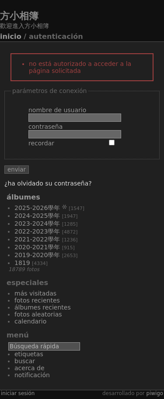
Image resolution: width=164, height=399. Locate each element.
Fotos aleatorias (38, 314)
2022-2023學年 (37, 231)
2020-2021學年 (37, 247)
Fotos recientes (37, 300)
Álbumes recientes (42, 307)
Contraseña (45, 126)
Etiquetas (28, 354)
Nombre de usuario (57, 110)
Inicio (10, 36)
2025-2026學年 (37, 207)
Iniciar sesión (18, 393)
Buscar (24, 361)
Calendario (30, 321)
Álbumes (23, 197)
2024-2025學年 (37, 215)
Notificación (32, 374)
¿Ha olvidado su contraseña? (48, 183)
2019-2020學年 (37, 254)
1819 (22, 262)
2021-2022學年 (37, 239)
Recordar (41, 143)
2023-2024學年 (37, 223)
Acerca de (29, 368)
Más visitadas (35, 293)
